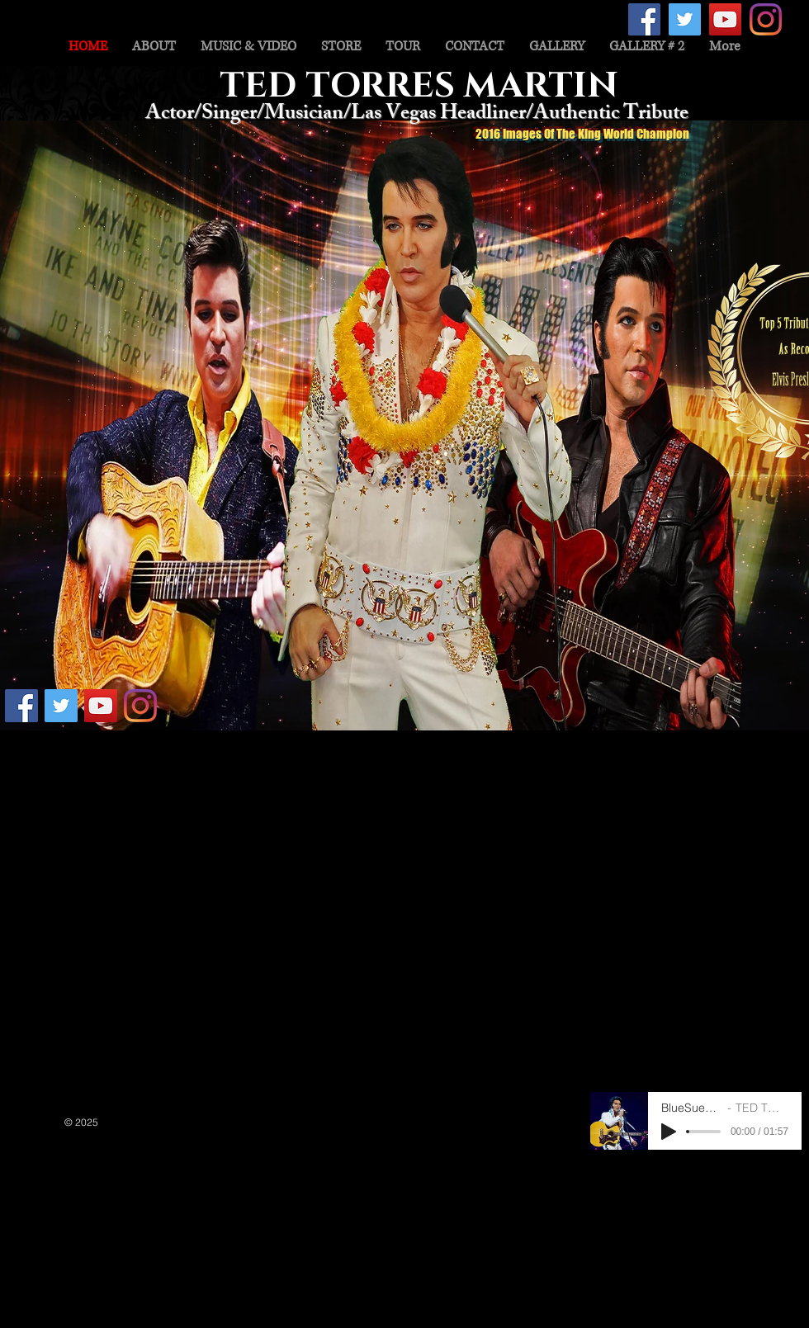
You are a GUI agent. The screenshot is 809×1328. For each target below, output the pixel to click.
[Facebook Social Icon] (644, 19)
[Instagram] (766, 19)
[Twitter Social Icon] (685, 19)
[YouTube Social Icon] (725, 19)
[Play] (668, 1131)
